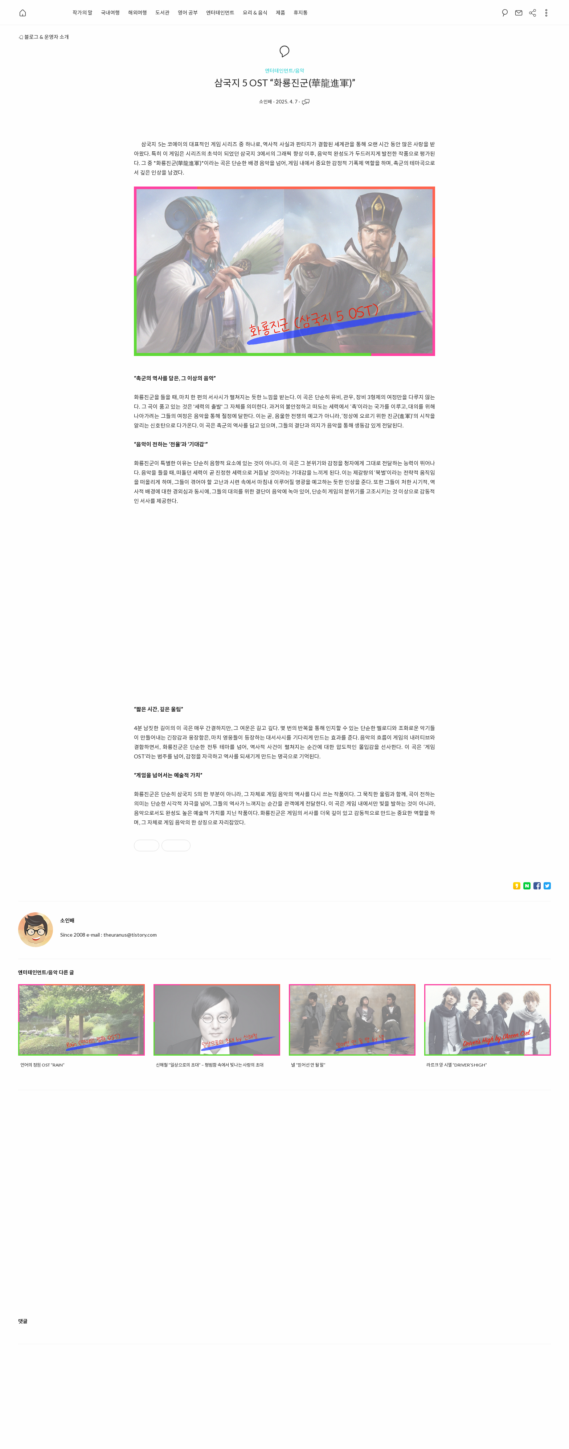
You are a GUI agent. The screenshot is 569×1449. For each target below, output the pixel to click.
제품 (280, 12)
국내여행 (110, 12)
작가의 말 (83, 12)
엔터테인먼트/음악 (284, 70)
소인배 (265, 102)
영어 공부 (188, 12)
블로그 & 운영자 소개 (43, 37)
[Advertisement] (284, 1210)
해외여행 (137, 12)
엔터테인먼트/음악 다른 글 (46, 972)
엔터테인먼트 (220, 12)
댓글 (23, 1321)
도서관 (162, 12)
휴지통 (301, 12)
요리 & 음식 (255, 12)
